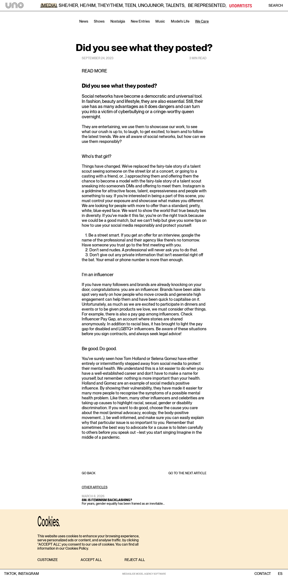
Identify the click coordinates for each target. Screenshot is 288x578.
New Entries (140, 21)
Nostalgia (117, 21)
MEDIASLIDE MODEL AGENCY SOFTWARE (144, 574)
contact (262, 574)
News (83, 21)
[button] (47, 560)
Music (160, 21)
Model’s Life (180, 21)
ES (280, 574)
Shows (99, 21)
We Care (202, 21)
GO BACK (88, 473)
